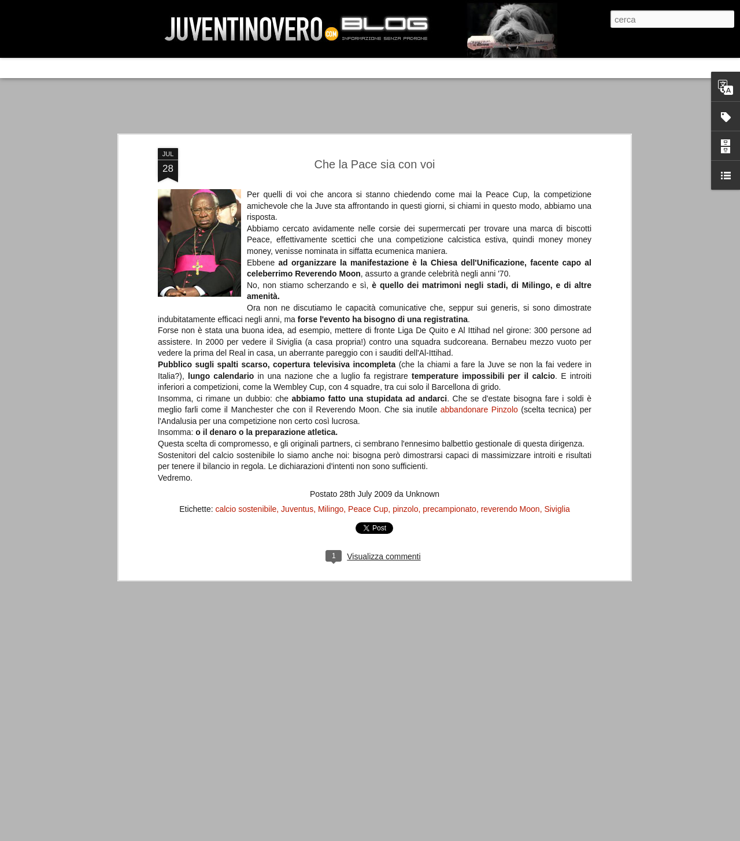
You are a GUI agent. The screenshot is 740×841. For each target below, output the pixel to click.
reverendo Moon (510, 509)
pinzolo (405, 509)
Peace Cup (368, 509)
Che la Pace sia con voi (374, 164)
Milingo (330, 509)
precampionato (449, 509)
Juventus (297, 509)
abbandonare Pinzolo (479, 409)
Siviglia (556, 509)
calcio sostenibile (245, 509)
